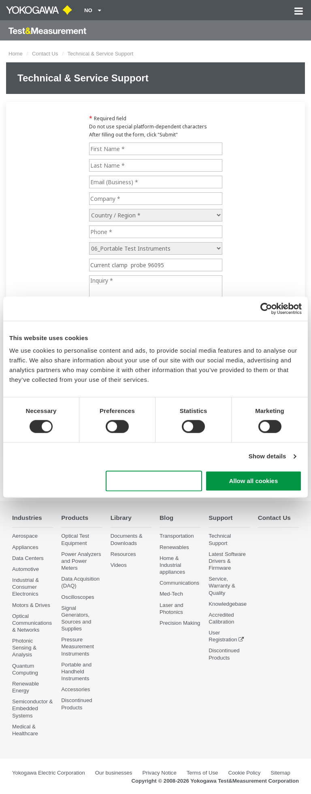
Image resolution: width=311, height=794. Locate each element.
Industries (27, 517)
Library (121, 517)
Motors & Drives (31, 605)
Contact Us (45, 54)
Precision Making (180, 623)
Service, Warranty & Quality (222, 586)
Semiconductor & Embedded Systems (32, 708)
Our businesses (113, 773)
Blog (166, 517)
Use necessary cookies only (153, 480)
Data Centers (28, 558)
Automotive (25, 569)
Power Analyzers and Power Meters (81, 561)
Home (16, 54)
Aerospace (25, 536)
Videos (119, 565)
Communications (179, 583)
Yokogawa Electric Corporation (48, 773)
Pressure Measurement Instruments (77, 646)
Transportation (177, 536)
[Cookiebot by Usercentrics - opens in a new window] (266, 308)
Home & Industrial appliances (172, 565)
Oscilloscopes (77, 597)
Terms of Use (202, 773)
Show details (267, 456)
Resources (123, 554)
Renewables (174, 547)
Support (220, 517)
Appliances (25, 547)
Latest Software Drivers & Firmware (227, 561)
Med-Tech (171, 594)
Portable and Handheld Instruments (76, 671)
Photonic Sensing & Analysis (24, 648)
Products (74, 517)
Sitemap (280, 773)
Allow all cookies (253, 480)
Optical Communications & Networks (32, 623)
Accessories (75, 689)
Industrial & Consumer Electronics (25, 587)
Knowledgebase (228, 604)
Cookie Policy (244, 773)
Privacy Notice (159, 773)
